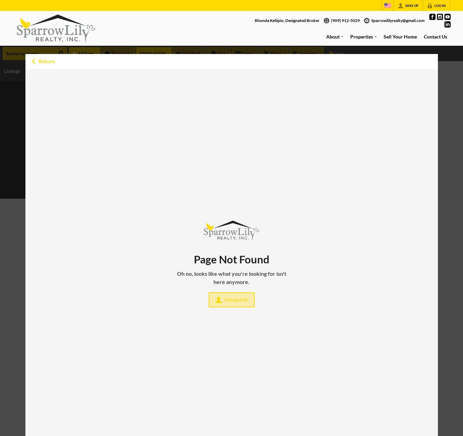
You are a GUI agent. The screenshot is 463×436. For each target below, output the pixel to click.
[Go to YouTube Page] (447, 17)
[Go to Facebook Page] (432, 17)
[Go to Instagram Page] (440, 17)
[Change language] (388, 5)
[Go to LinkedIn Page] (447, 24)
